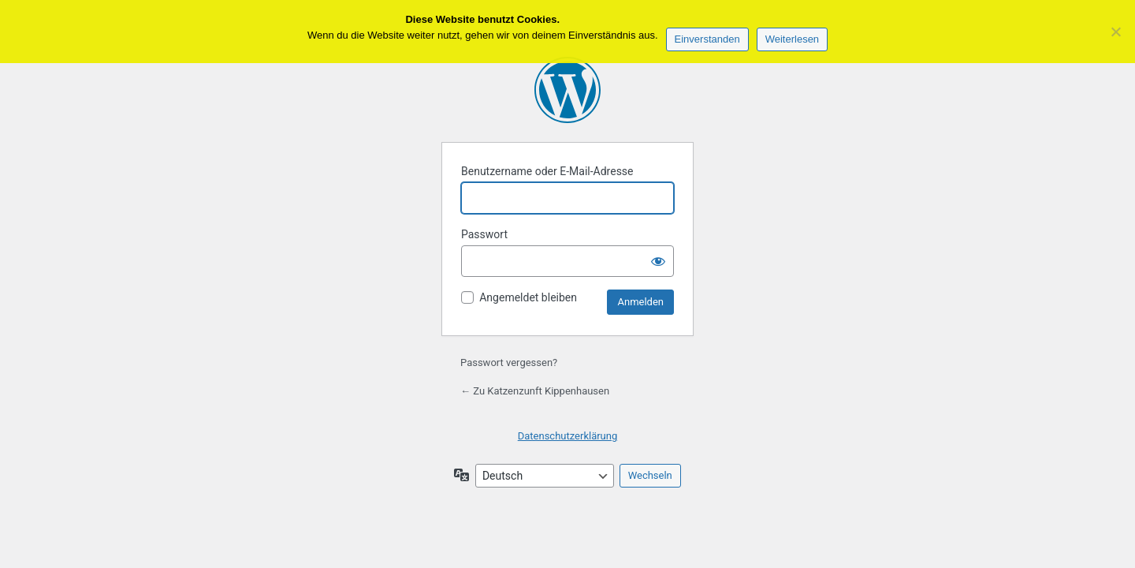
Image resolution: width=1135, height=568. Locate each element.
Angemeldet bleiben (528, 297)
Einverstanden (707, 39)
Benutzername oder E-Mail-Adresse (547, 171)
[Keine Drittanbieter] (1115, 31)
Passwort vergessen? (508, 362)
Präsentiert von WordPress (567, 90)
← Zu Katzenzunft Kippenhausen (534, 391)
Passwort (484, 234)
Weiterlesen (792, 39)
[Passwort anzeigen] (658, 261)
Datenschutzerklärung (568, 436)
